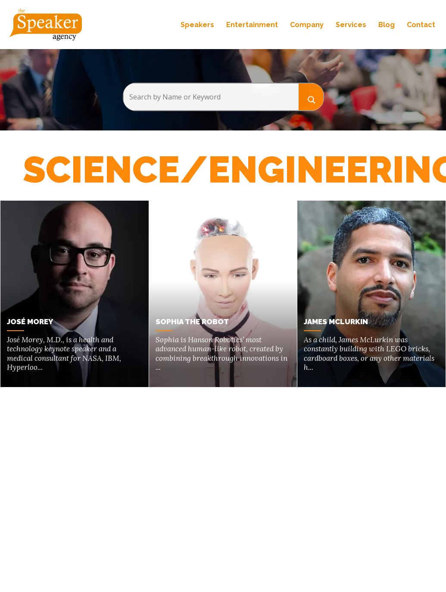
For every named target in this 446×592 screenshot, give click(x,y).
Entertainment (252, 25)
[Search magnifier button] (311, 96)
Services (351, 25)
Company (307, 25)
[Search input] (211, 97)
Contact (421, 25)
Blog (386, 25)
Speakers (197, 25)
